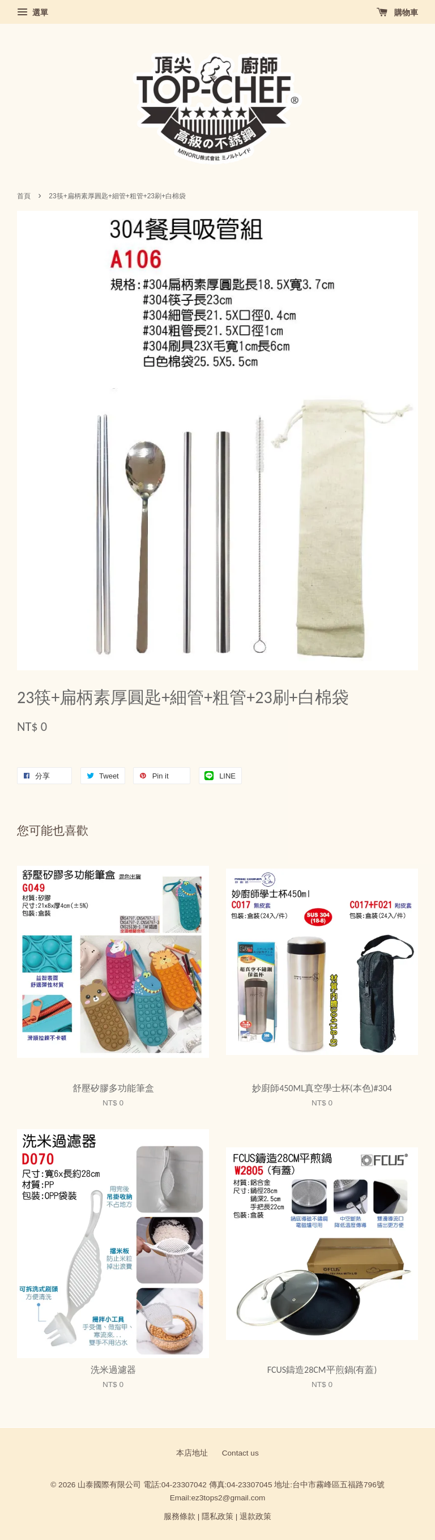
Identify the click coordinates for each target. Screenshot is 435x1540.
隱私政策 (217, 1516)
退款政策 (255, 1516)
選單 (32, 12)
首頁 (24, 196)
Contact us (240, 1453)
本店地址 (192, 1453)
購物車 (397, 12)
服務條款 (179, 1516)
